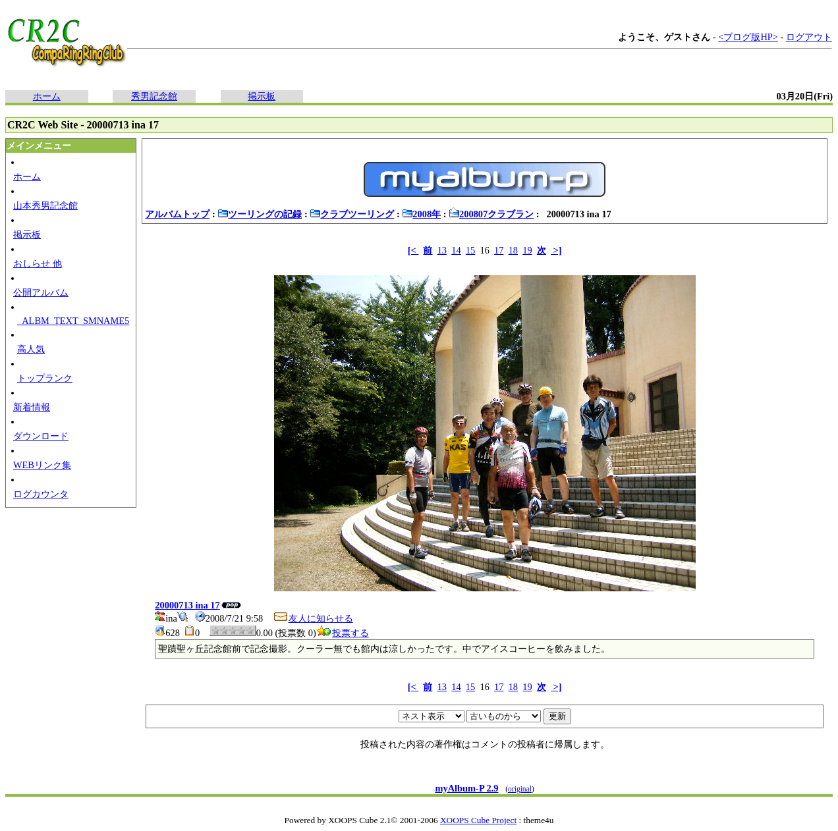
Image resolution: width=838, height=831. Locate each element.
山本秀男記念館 (45, 205)
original (520, 789)
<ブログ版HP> (748, 37)
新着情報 (31, 407)
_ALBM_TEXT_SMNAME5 (73, 320)
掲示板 (261, 96)
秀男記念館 (154, 96)
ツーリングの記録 (259, 214)
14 (456, 250)
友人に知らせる (313, 618)
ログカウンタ (41, 494)
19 (527, 250)
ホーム (47, 96)
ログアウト (809, 37)
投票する (342, 633)
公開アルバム (41, 292)
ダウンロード (41, 436)
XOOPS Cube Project (478, 820)
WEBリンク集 (42, 465)
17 (498, 250)
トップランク (44, 378)
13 (442, 250)
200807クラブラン (491, 214)
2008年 (421, 214)
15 (470, 250)
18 (513, 250)
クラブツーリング (352, 214)
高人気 (31, 349)
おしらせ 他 (37, 263)
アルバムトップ (177, 214)
